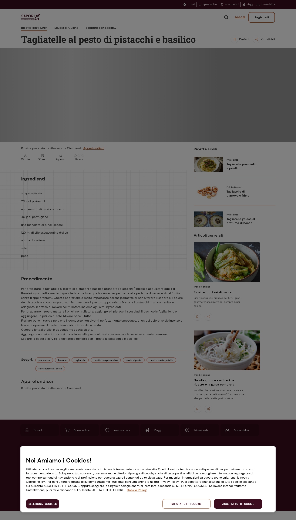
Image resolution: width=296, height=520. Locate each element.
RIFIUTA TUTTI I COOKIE (186, 504)
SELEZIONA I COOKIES (43, 504)
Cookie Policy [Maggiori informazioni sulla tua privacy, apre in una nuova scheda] (137, 490)
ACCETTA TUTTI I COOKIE (238, 504)
